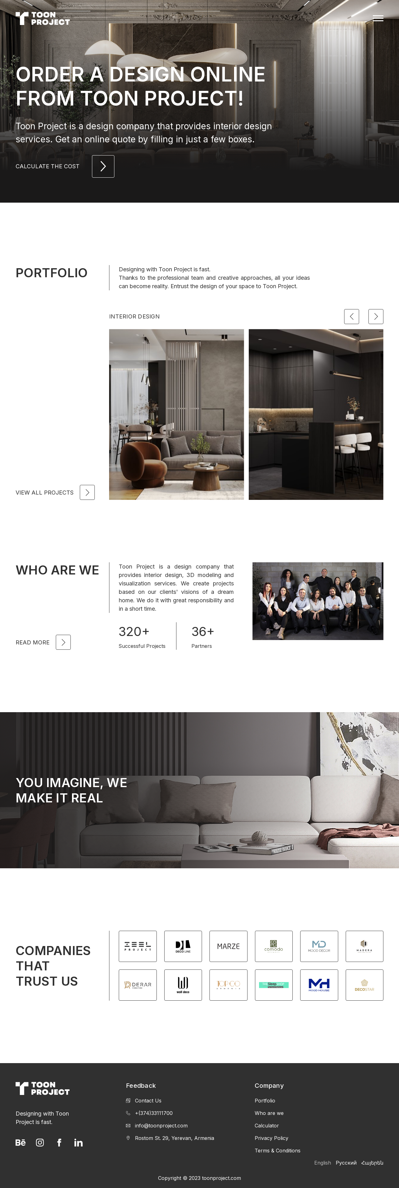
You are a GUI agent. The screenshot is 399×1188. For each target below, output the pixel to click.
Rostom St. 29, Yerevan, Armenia (170, 1138)
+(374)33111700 (149, 1113)
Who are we (269, 1113)
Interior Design (134, 316)
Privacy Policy (271, 1138)
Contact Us (143, 1100)
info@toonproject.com (157, 1125)
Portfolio (265, 1100)
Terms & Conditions (277, 1150)
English (322, 1163)
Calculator (267, 1125)
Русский (346, 1163)
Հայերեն (372, 1163)
